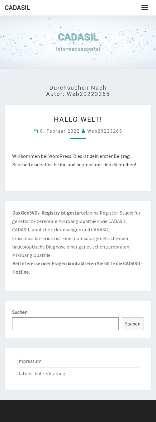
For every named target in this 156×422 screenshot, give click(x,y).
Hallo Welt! (78, 119)
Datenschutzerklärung (41, 373)
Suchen (19, 312)
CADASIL (17, 8)
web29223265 (104, 131)
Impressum (29, 361)
